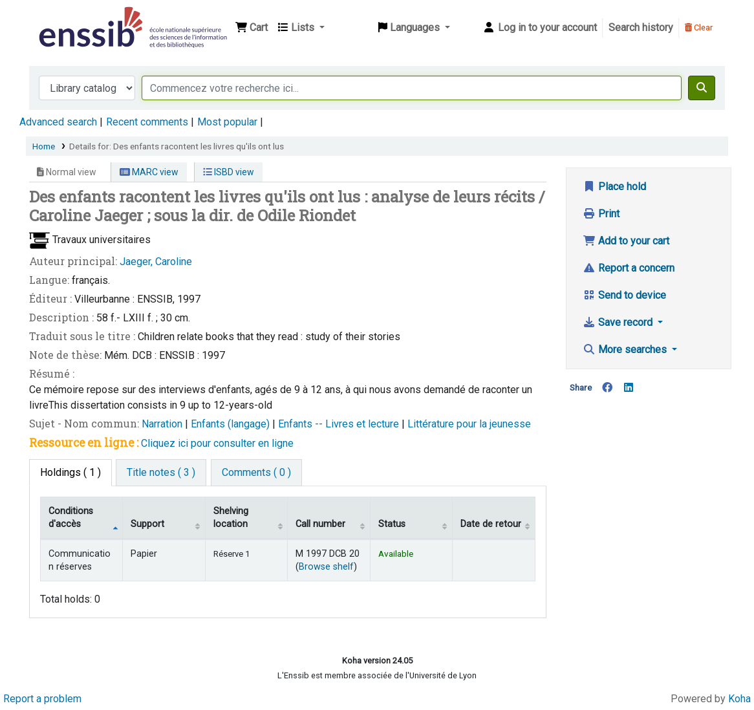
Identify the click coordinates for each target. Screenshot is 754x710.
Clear (699, 27)
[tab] (161, 472)
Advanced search (58, 122)
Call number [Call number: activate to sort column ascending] (320, 524)
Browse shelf (326, 566)
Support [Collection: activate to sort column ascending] (147, 524)
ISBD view (228, 172)
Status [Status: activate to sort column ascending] (391, 524)
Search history (641, 27)
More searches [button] (626, 349)
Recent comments (147, 122)
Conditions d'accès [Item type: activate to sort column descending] (70, 517)
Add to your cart (626, 241)
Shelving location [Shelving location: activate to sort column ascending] (230, 517)
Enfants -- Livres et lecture (340, 424)
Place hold (614, 186)
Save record (619, 322)
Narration (163, 424)
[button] (251, 28)
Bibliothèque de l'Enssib (68, 18)
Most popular (227, 122)
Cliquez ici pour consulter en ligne (217, 443)
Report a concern (628, 268)
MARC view (149, 172)
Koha (739, 699)
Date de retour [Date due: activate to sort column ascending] (490, 524)
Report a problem (42, 699)
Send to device (624, 295)
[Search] (701, 88)
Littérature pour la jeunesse (469, 424)
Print (601, 214)
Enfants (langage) (231, 424)
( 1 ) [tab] (70, 472)
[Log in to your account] (539, 28)
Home (43, 146)
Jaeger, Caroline (156, 261)
